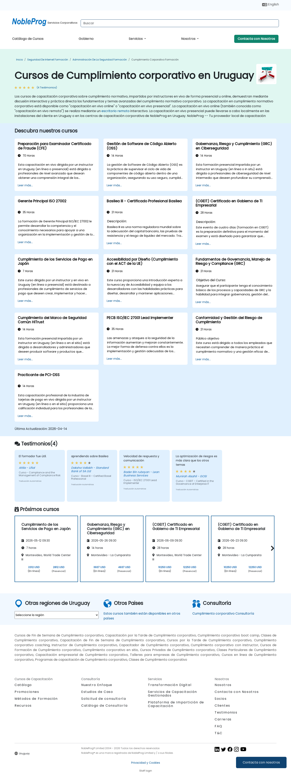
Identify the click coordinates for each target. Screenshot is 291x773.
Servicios (136, 38)
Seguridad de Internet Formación (47, 59)
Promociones (27, 691)
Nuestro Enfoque (96, 685)
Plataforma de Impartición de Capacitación (176, 704)
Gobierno (86, 38)
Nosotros (188, 38)
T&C (218, 733)
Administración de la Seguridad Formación (100, 59)
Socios (221, 698)
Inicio (19, 59)
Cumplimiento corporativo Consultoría (223, 613)
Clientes (222, 705)
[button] (271, 548)
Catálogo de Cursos (27, 38)
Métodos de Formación (36, 698)
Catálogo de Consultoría (104, 705)
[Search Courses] (180, 23)
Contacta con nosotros (261, 762)
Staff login (145, 770)
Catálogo (23, 685)
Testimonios (226, 712)
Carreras (223, 719)
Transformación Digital (169, 685)
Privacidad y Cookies (145, 763)
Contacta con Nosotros (256, 38)
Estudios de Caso (97, 691)
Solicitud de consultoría (103, 699)
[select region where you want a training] (57, 615)
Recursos (23, 705)
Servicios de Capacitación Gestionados (172, 693)
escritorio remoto (115, 111)
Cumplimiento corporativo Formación (155, 59)
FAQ (218, 726)
